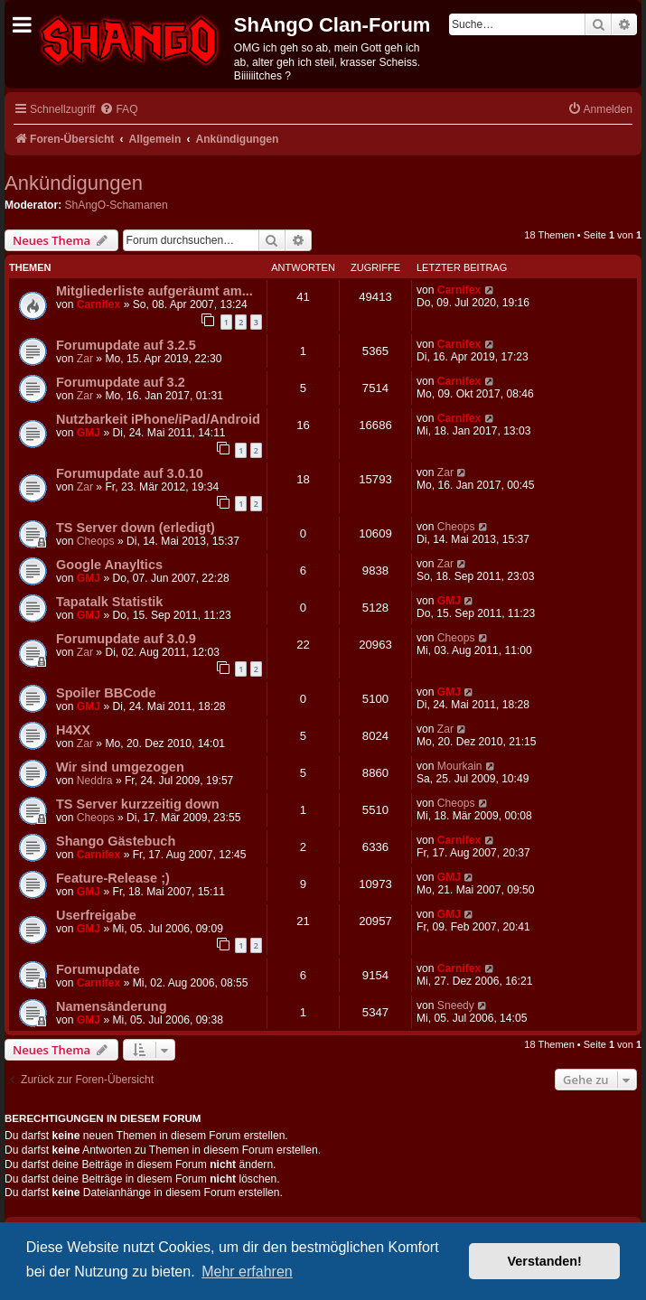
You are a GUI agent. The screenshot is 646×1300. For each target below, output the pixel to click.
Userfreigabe (96, 915)
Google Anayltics (109, 564)
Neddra (95, 780)
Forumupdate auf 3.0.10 (129, 473)
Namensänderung (111, 1006)
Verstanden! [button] (545, 1261)
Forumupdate (98, 969)
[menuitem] (118, 110)
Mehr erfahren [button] (247, 1271)
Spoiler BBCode (106, 693)
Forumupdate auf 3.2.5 (126, 345)
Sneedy (455, 1005)
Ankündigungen (74, 183)
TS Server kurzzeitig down (138, 804)
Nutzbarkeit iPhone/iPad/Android (158, 419)
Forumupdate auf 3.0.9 (126, 638)
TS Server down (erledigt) (135, 527)
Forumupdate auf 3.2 (120, 382)
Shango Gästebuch (115, 841)
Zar (85, 358)
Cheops (96, 541)
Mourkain (459, 766)
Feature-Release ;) (113, 878)
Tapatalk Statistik (109, 601)
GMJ (88, 432)
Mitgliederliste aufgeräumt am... (154, 291)
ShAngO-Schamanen (116, 205)
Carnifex (98, 304)
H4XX (73, 730)
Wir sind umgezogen (120, 767)
